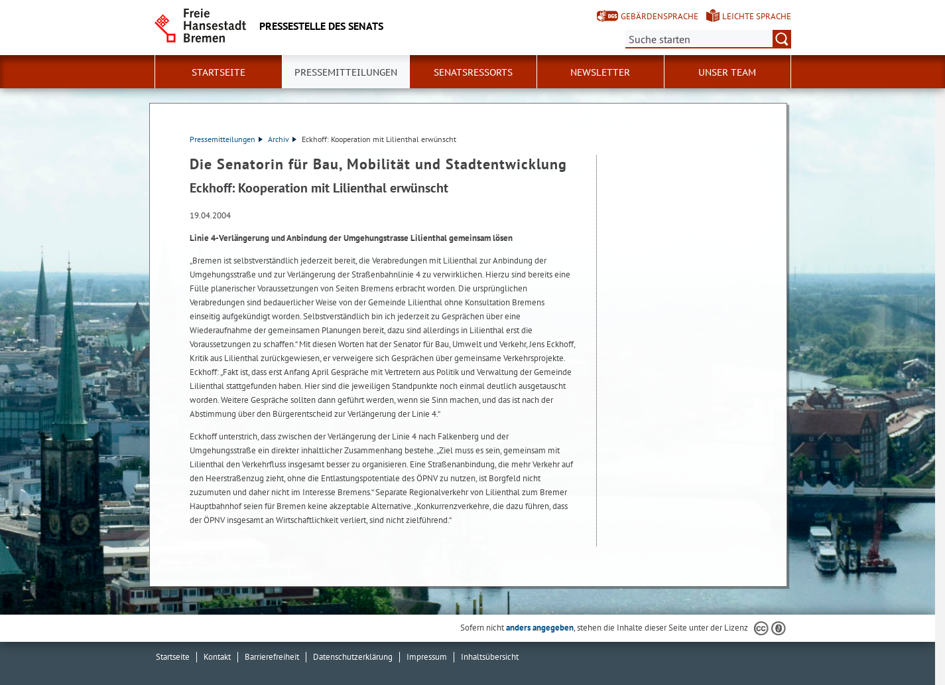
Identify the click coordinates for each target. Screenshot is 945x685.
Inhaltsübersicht (490, 656)
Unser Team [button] (727, 72)
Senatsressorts (473, 72)
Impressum (427, 656)
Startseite (218, 72)
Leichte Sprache (756, 16)
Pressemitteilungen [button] (345, 72)
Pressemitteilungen (226, 139)
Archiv (282, 139)
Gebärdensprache (659, 16)
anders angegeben (540, 627)
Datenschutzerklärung (353, 656)
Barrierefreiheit (272, 656)
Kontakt (217, 656)
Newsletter (600, 72)
